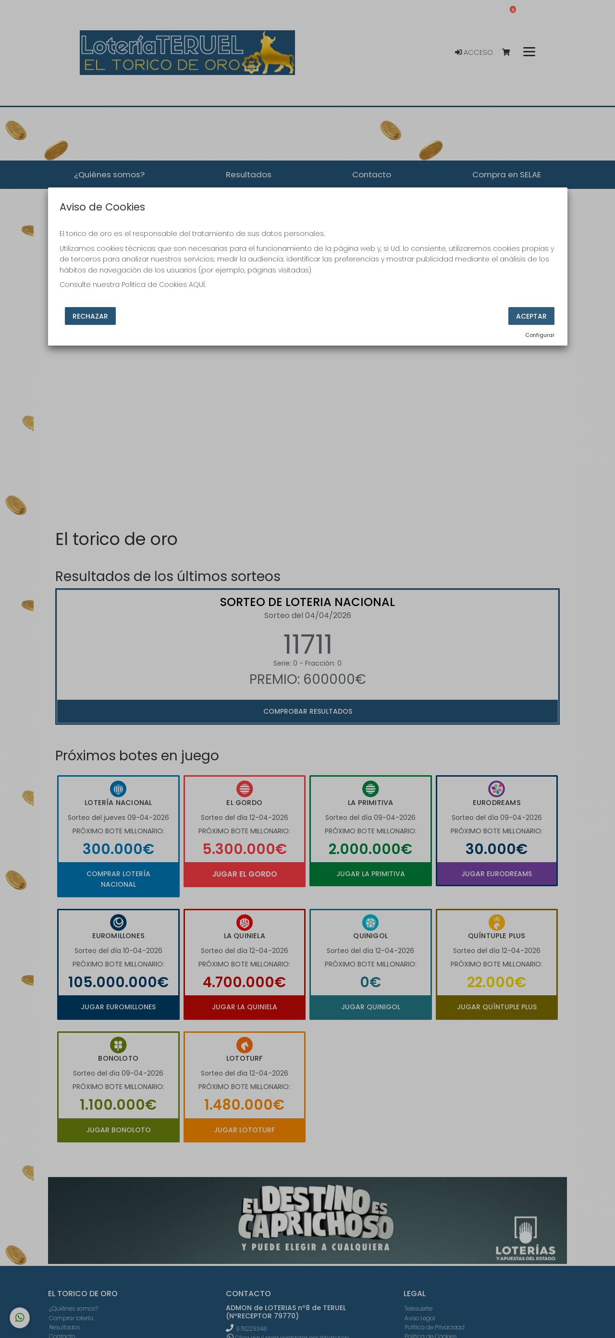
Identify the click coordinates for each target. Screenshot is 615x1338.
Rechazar (90, 316)
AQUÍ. (197, 284)
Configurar (539, 335)
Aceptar (531, 316)
